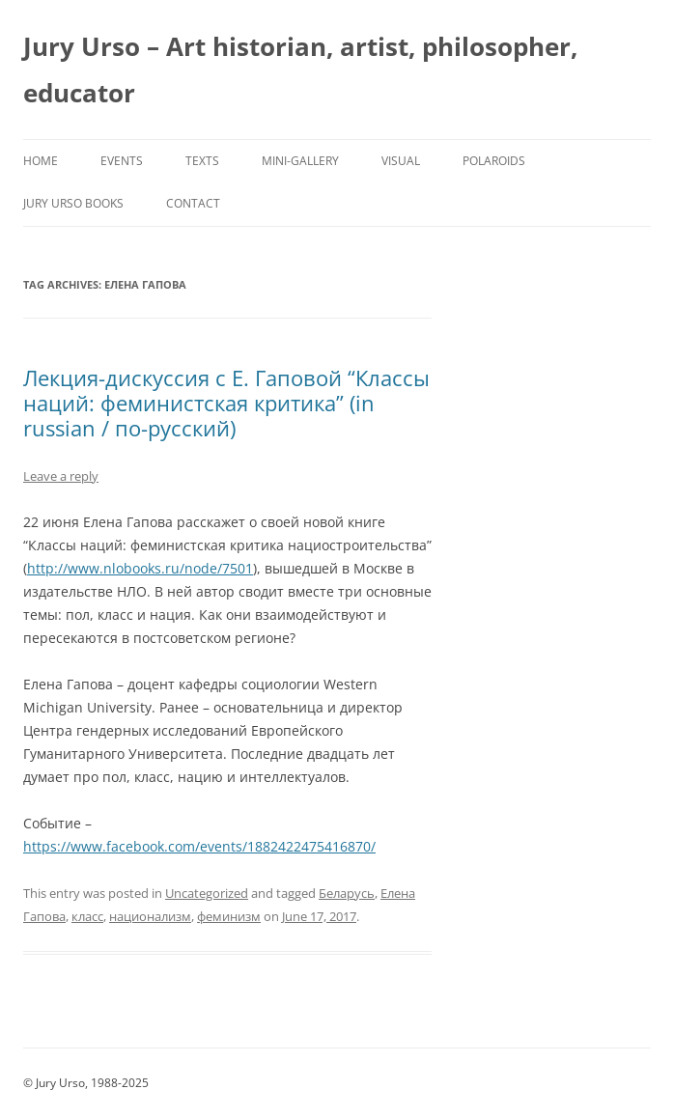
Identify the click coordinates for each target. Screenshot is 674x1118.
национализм (150, 916)
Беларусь (347, 893)
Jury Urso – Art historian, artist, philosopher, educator (300, 69)
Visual (400, 161)
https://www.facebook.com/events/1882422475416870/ (199, 846)
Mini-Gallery (300, 161)
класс (87, 916)
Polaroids (494, 161)
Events (121, 161)
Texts (202, 161)
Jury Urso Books (73, 203)
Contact (193, 203)
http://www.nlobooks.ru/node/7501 (140, 568)
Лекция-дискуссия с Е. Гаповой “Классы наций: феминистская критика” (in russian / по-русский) (226, 403)
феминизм (229, 916)
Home (40, 161)
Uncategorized (206, 893)
